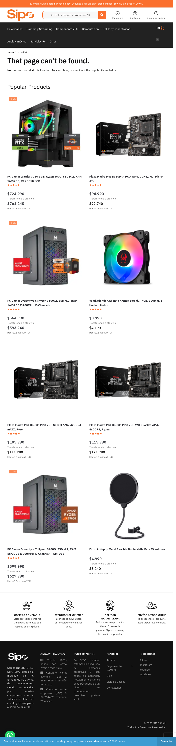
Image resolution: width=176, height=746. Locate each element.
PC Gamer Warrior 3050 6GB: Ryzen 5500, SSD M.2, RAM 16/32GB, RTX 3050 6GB (44, 175)
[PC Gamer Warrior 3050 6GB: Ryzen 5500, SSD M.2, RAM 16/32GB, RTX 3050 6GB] (45, 129)
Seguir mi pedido (156, 15)
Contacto (135, 15)
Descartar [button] (166, 741)
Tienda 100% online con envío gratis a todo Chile (53, 659)
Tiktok (143, 656)
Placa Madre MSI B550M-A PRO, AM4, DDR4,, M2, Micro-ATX (126, 175)
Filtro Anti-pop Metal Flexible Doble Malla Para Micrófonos (127, 545)
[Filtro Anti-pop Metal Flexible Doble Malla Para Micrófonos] (127, 502)
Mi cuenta (117, 15)
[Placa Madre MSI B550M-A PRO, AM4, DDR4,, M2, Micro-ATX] (127, 129)
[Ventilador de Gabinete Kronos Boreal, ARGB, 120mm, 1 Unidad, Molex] (127, 253)
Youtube (145, 665)
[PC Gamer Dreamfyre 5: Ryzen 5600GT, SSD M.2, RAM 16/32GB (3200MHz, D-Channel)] (45, 253)
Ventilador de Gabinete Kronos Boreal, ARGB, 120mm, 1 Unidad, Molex (125, 299)
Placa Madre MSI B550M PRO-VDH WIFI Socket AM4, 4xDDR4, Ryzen (124, 423)
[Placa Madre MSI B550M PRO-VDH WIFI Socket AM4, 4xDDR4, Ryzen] (127, 378)
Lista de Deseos (116, 677)
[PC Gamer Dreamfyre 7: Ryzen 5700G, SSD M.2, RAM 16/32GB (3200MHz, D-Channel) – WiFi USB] (45, 502)
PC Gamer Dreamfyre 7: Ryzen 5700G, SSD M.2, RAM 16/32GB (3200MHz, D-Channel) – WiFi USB (41, 547)
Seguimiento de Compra (120, 664)
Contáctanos (114, 683)
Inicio (10, 47)
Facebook (145, 670)
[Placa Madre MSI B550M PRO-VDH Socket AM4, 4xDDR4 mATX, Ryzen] (45, 378)
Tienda (111, 656)
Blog (109, 671)
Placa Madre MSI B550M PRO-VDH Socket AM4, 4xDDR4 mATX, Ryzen (44, 423)
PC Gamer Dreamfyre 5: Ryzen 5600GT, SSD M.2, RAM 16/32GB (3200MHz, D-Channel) (42, 299)
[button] (10, 736)
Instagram (146, 660)
